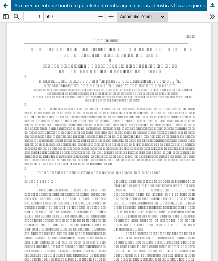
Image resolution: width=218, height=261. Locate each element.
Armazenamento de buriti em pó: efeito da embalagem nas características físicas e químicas (112, 5)
